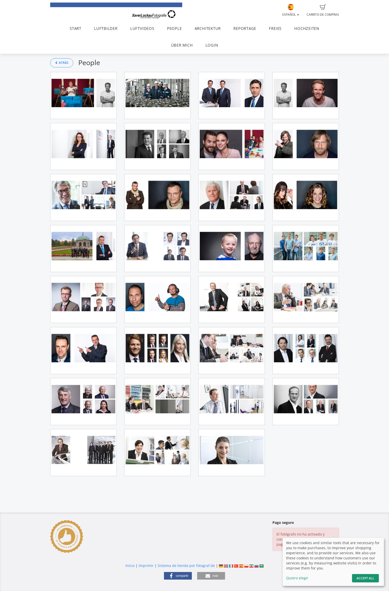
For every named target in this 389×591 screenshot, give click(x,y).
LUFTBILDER (106, 28)
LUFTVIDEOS (142, 28)
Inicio (130, 565)
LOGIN (212, 45)
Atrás (61, 63)
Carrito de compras (323, 10)
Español (290, 10)
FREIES (275, 28)
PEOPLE (174, 28)
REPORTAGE (244, 28)
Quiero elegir (297, 578)
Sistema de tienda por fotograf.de (186, 565)
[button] (178, 576)
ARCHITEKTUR (208, 28)
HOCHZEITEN (306, 28)
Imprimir (146, 565)
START (75, 28)
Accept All (365, 578)
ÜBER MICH (182, 45)
